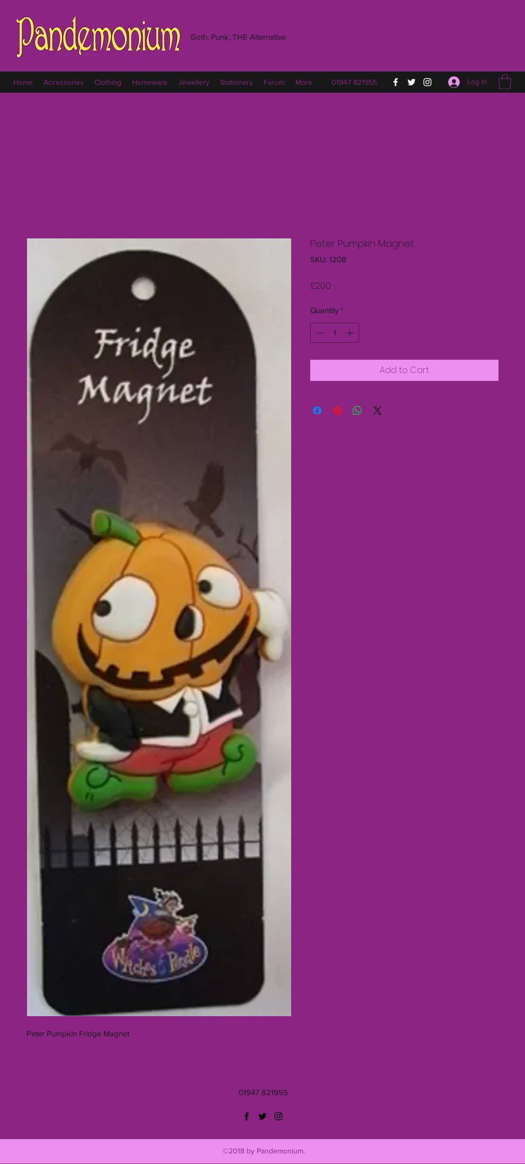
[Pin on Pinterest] (337, 410)
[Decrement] (319, 333)
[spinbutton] (335, 333)
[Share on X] (377, 410)
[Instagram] (427, 82)
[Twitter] (411, 82)
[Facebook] (395, 82)
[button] (504, 82)
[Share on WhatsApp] (357, 410)
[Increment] (351, 333)
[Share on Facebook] (317, 410)
